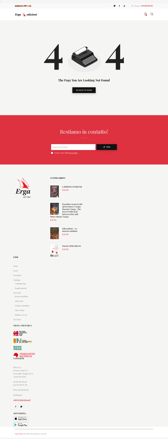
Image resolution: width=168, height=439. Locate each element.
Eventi (15, 272)
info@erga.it (17, 396)
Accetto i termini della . (66, 153)
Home (15, 267)
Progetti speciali (21, 289)
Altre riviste (19, 302)
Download (17, 276)
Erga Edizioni (19, 435)
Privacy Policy (73, 153)
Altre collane (20, 311)
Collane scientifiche (22, 307)
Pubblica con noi (21, 316)
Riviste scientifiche (22, 297)
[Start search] (151, 14)
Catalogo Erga (21, 285)
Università (17, 294)
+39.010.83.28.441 (22, 401)
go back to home (84, 90)
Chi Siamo (17, 320)
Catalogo (17, 281)
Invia (108, 148)
